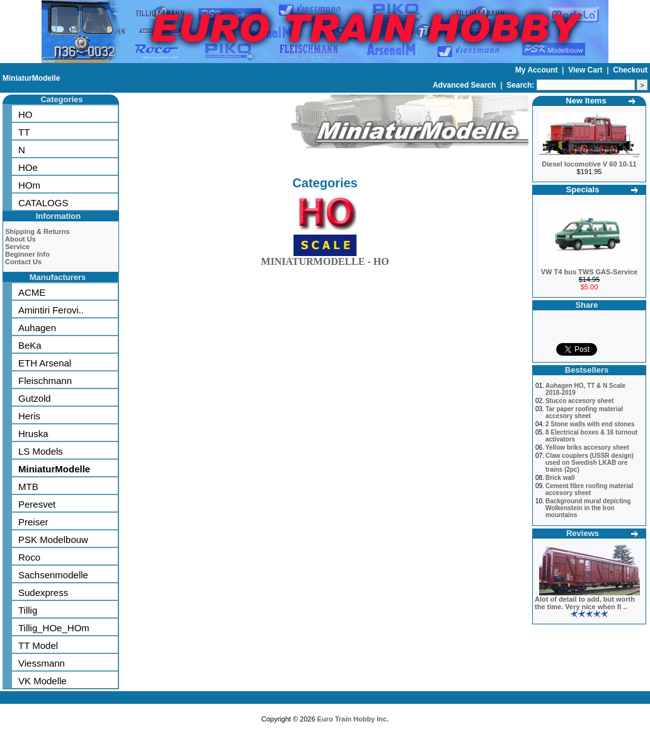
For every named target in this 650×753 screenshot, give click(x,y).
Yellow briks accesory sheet (587, 447)
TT (24, 132)
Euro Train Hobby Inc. (353, 719)
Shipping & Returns (37, 231)
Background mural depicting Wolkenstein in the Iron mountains (588, 508)
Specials (583, 189)
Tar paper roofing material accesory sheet (584, 412)
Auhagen (37, 327)
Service (17, 246)
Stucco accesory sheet (579, 400)
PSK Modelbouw (53, 539)
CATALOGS (43, 202)
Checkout (630, 70)
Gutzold (34, 398)
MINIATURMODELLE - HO (325, 259)
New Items (586, 100)
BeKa (30, 345)
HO (25, 114)
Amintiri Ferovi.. (51, 310)
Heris (29, 416)
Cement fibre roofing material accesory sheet (589, 489)
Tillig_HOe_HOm (53, 627)
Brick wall (560, 477)
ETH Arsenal (44, 363)
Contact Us (23, 262)
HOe (28, 167)
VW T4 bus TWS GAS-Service (589, 272)
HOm (29, 185)
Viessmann (41, 663)
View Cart (586, 70)
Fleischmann (45, 380)
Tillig (27, 610)
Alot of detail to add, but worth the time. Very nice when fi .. (585, 602)
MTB (28, 486)
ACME (31, 292)
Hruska (33, 433)
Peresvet (36, 504)
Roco (29, 557)
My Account (537, 70)
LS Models (40, 451)
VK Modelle (42, 680)
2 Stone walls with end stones (590, 424)
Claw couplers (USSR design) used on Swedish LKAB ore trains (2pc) (589, 462)
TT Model (38, 645)
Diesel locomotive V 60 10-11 (589, 164)
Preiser (33, 522)
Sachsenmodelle (53, 574)
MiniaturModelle (31, 78)
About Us (20, 239)
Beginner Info (27, 254)
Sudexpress (43, 592)
